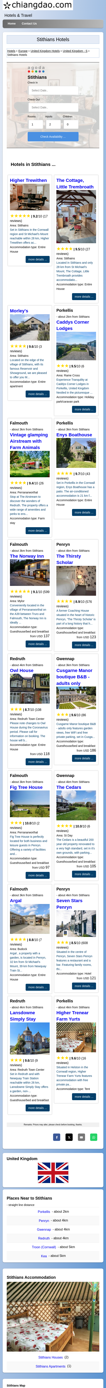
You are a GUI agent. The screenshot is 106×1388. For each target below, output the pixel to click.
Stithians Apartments (51, 1366)
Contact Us (29, 23)
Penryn (44, 1221)
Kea (44, 1256)
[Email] (81, 1137)
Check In (33, 82)
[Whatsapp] (93, 1137)
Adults (48, 116)
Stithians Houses (50, 1357)
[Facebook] (56, 1137)
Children (67, 116)
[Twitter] (69, 1137)
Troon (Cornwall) (44, 1247)
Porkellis (44, 1212)
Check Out (34, 99)
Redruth (44, 1238)
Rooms (32, 116)
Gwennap (44, 1229)
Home (12, 23)
